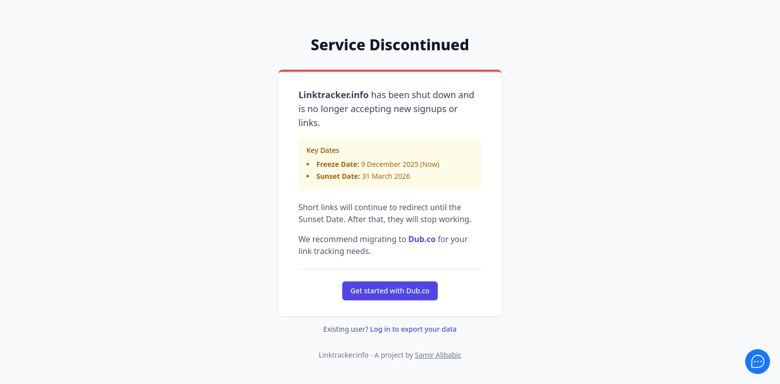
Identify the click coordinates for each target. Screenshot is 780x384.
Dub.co (422, 239)
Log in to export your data (413, 329)
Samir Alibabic (438, 355)
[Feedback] (757, 361)
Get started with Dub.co (390, 290)
